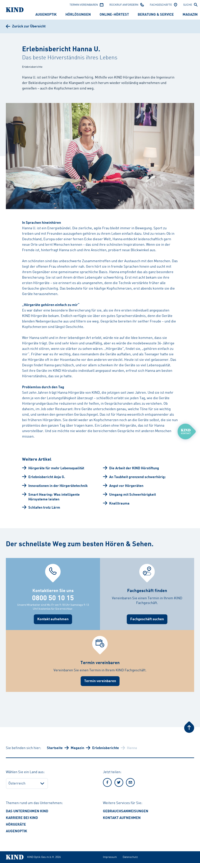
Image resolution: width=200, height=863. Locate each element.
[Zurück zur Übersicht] (26, 26)
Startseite (55, 748)
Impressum (110, 857)
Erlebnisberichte (105, 748)
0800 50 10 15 (53, 598)
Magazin (77, 748)
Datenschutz (130, 857)
